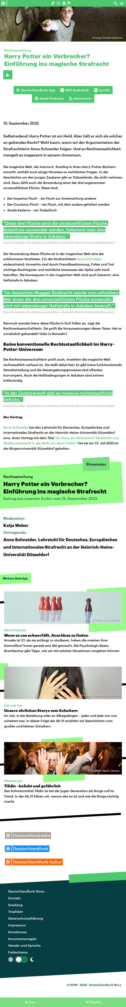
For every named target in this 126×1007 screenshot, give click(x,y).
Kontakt (14, 898)
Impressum (17, 925)
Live (32, 1002)
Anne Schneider (89, 259)
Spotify (102, 90)
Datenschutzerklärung (25, 918)
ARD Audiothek (74, 90)
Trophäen (15, 911)
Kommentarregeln (22, 939)
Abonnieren (80, 98)
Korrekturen (17, 932)
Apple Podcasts (49, 98)
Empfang (15, 905)
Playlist (95, 1002)
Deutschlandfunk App (35, 90)
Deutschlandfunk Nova (26, 891)
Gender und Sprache (24, 945)
